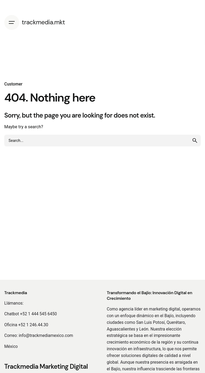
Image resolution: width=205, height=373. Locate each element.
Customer (13, 84)
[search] (195, 140)
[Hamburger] (13, 22)
